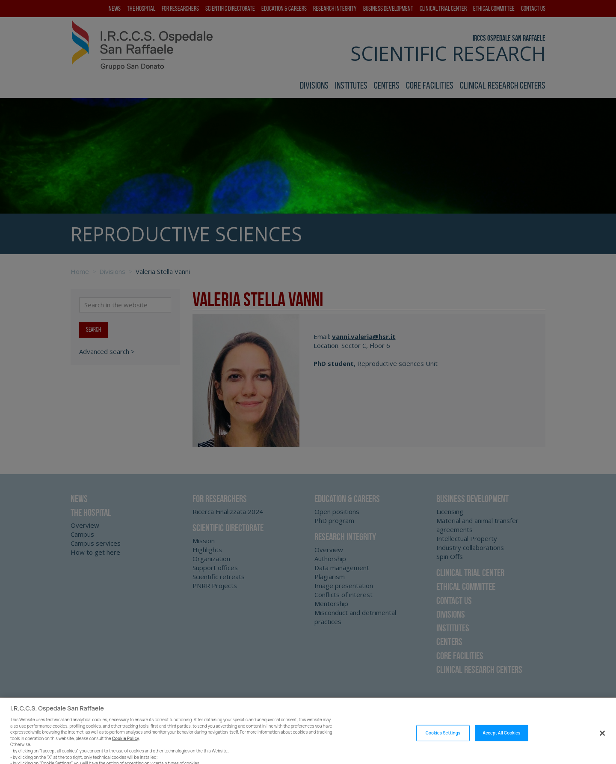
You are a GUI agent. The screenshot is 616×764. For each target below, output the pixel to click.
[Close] (602, 737)
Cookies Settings (443, 737)
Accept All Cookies (502, 737)
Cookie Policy (125, 743)
